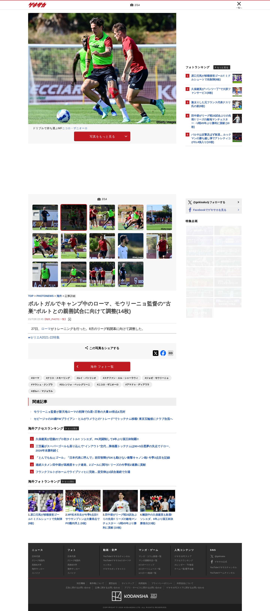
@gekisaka (217, 556)
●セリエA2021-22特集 (44, 337)
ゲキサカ (37, 6)
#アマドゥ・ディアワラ (137, 384)
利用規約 (143, 583)
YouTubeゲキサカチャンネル (116, 556)
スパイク (36, 573)
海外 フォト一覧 (102, 366)
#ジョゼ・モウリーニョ (157, 378)
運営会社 (113, 583)
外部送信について (185, 583)
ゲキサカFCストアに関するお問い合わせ (185, 587)
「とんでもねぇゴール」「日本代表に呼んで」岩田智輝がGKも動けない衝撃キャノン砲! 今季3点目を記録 (103, 457)
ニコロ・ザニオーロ (75, 128)
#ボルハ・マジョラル (42, 391)
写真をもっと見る (102, 136)
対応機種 (81, 583)
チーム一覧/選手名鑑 (184, 569)
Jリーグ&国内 (38, 560)
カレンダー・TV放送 (184, 565)
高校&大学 (36, 565)
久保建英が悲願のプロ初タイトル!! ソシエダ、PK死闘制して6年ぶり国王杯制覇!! (87, 439)
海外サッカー (38, 569)
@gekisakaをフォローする (206, 202)
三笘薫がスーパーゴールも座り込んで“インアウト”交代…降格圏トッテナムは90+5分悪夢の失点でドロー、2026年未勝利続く (104, 448)
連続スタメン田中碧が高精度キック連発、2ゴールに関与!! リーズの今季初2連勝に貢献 (91, 464)
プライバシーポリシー (162, 583)
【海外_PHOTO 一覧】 (55, 319)
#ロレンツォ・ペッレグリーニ (75, 384)
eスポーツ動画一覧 (147, 573)
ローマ (46, 329)
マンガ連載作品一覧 (148, 560)
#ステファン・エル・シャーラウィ (120, 378)
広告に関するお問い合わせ (78, 587)
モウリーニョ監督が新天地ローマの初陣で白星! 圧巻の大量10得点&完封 (79, 411)
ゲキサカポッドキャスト (114, 569)
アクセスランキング (183, 560)
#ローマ (35, 378)
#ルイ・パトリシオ (86, 378)
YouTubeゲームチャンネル (222, 573)
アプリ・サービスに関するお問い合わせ (143, 587)
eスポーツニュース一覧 (149, 569)
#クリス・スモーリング (58, 378)
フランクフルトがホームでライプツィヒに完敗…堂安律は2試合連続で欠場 (83, 471)
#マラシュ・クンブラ (42, 384)
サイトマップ (128, 583)
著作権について (97, 583)
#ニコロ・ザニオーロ (107, 384)
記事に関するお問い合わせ (107, 587)
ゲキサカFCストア (183, 556)
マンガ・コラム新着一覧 (150, 556)
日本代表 (36, 556)
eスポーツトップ (146, 565)
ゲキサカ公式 (218, 562)
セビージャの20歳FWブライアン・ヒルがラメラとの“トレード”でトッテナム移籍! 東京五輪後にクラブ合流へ (103, 418)
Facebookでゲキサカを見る (207, 210)
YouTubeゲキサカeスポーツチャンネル (117, 562)
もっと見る (72, 429)
